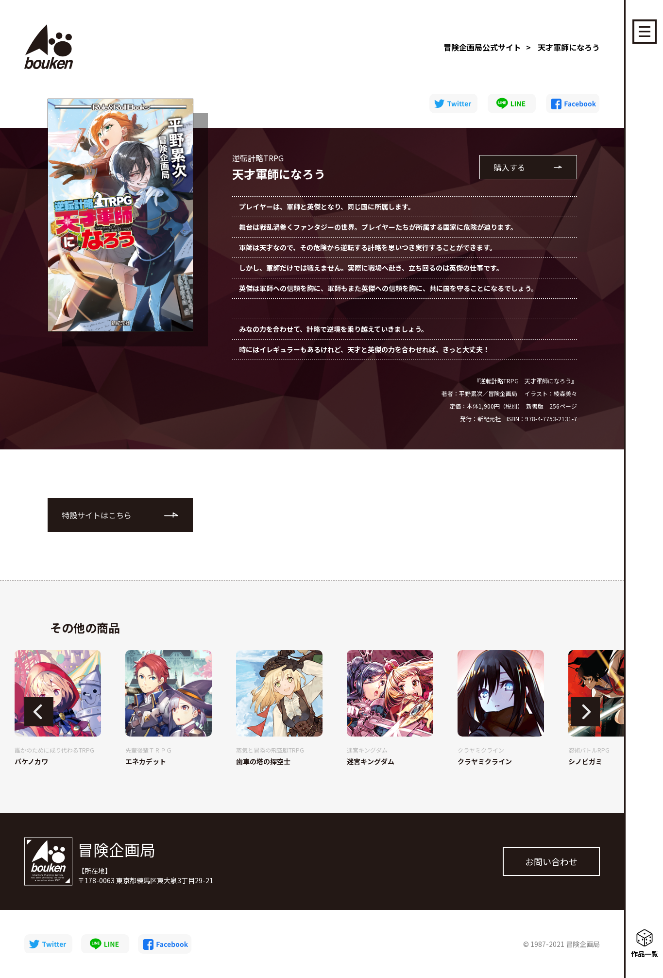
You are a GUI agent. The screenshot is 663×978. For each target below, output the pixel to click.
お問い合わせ (551, 861)
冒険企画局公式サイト (482, 47)
